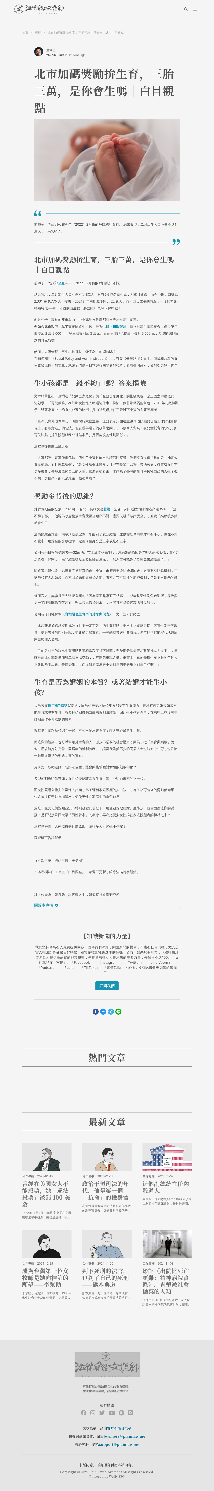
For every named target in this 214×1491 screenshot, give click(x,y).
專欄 (38, 33)
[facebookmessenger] (103, 1012)
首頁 (25, 33)
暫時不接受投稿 (119, 1427)
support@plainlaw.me (119, 1444)
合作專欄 (28, 1176)
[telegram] (111, 1012)
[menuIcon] (195, 9)
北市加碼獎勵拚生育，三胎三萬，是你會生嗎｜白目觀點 (86, 33)
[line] (118, 1012)
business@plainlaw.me (124, 1436)
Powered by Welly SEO (107, 1476)
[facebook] (96, 1012)
